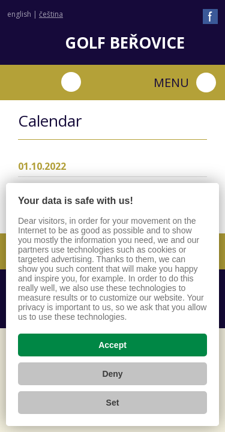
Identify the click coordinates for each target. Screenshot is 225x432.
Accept (112, 345)
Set (112, 402)
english (19, 14)
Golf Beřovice (125, 42)
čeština (51, 14)
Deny (112, 374)
